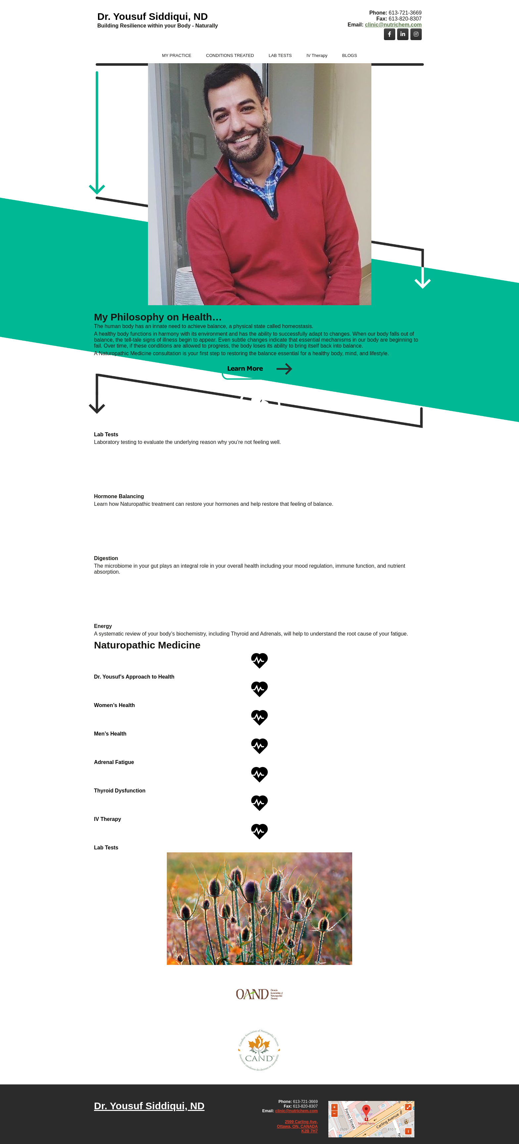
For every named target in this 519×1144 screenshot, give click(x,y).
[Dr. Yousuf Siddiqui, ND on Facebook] (389, 34)
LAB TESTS (280, 55)
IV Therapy (317, 55)
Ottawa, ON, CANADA (297, 1126)
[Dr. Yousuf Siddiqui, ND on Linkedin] (402, 34)
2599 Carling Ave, (301, 1122)
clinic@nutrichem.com (393, 24)
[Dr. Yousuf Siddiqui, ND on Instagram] (416, 34)
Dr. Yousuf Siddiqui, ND (152, 16)
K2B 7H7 (310, 1131)
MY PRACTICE (176, 55)
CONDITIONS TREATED (230, 55)
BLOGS (349, 55)
